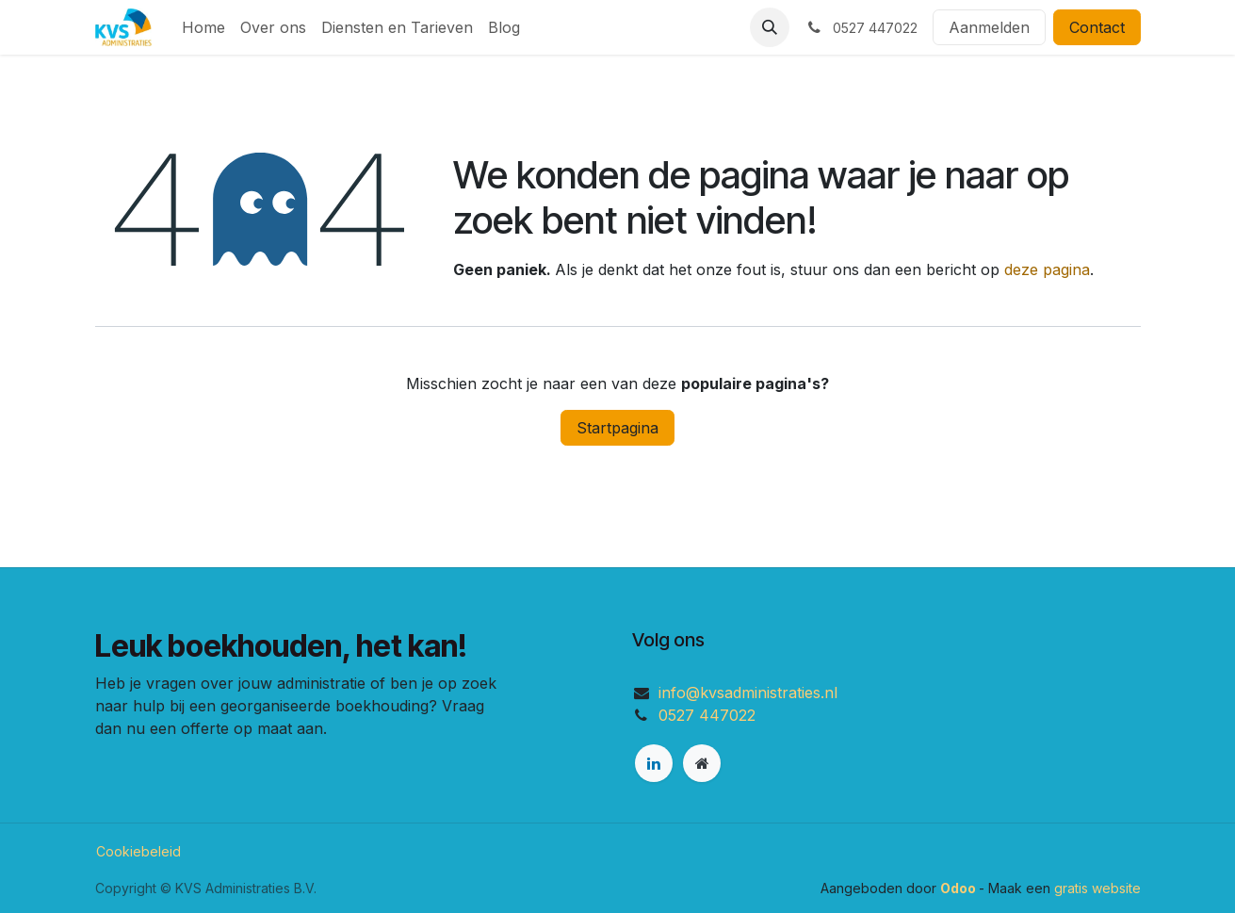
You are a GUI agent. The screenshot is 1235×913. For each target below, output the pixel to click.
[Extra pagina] (702, 763)
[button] (769, 27)
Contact (1097, 27)
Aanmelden (989, 27)
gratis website (1097, 888)
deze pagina (1047, 269)
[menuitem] (203, 27)
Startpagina (617, 427)
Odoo (959, 888)
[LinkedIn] (654, 763)
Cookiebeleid (138, 851)
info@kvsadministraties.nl (747, 692)
